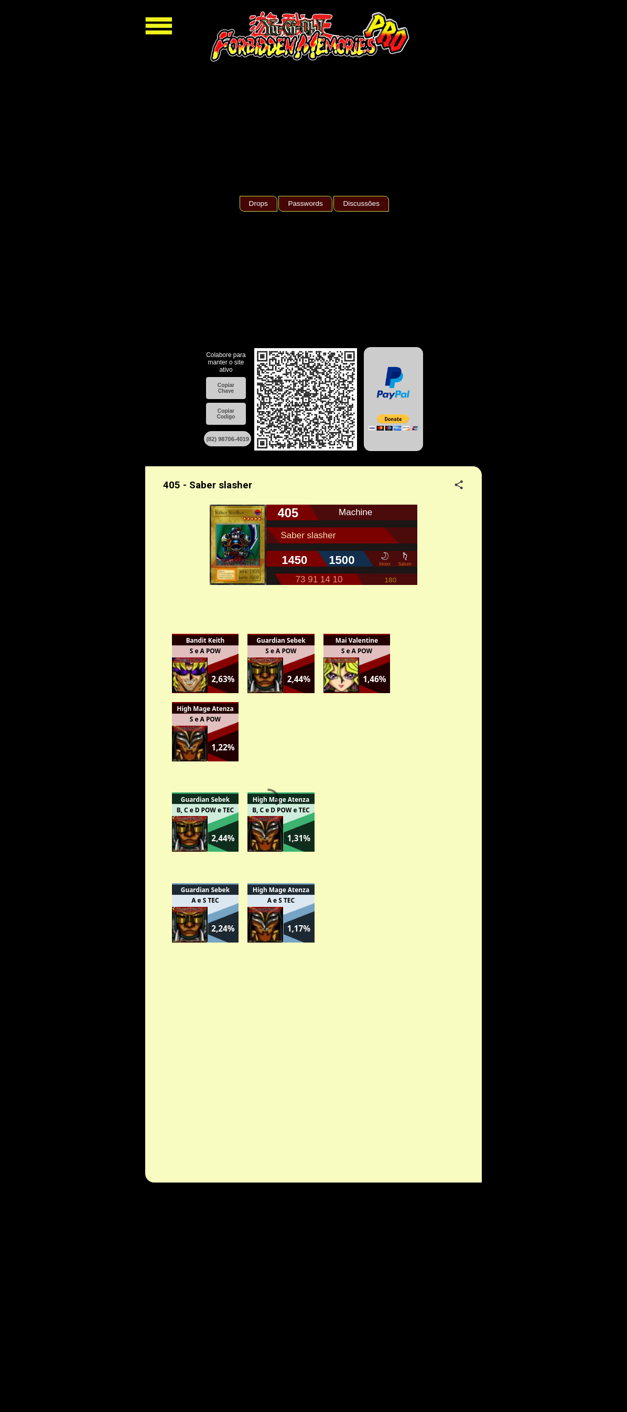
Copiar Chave (226, 388)
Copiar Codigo (226, 414)
